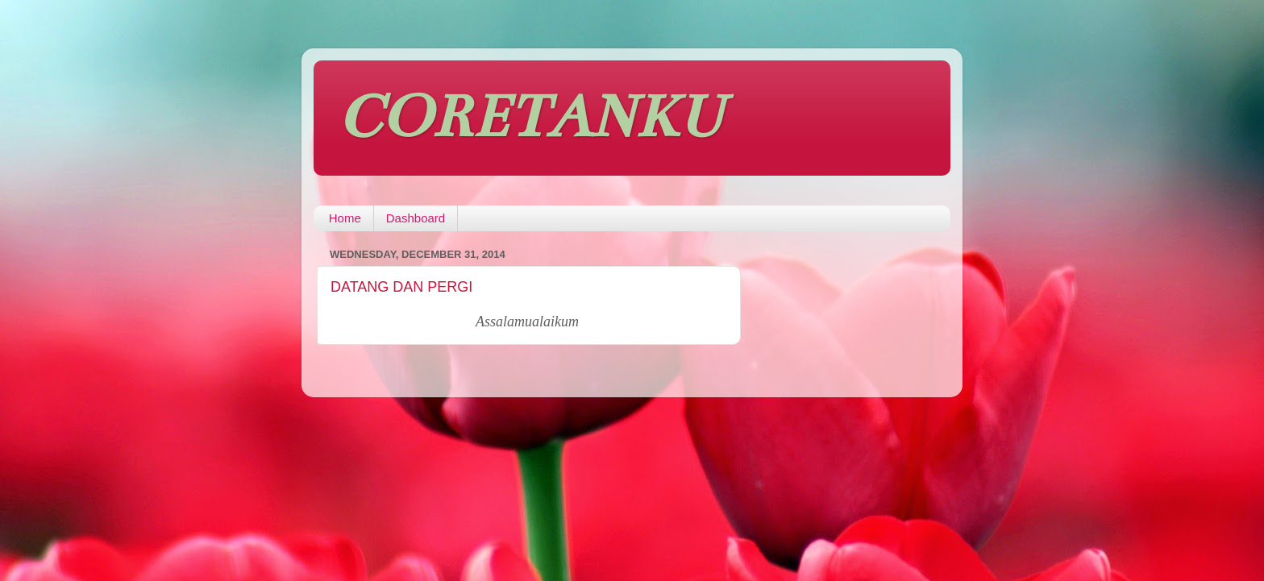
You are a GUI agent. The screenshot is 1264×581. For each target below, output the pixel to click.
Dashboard (415, 218)
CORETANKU (531, 116)
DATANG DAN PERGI (401, 287)
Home (345, 218)
